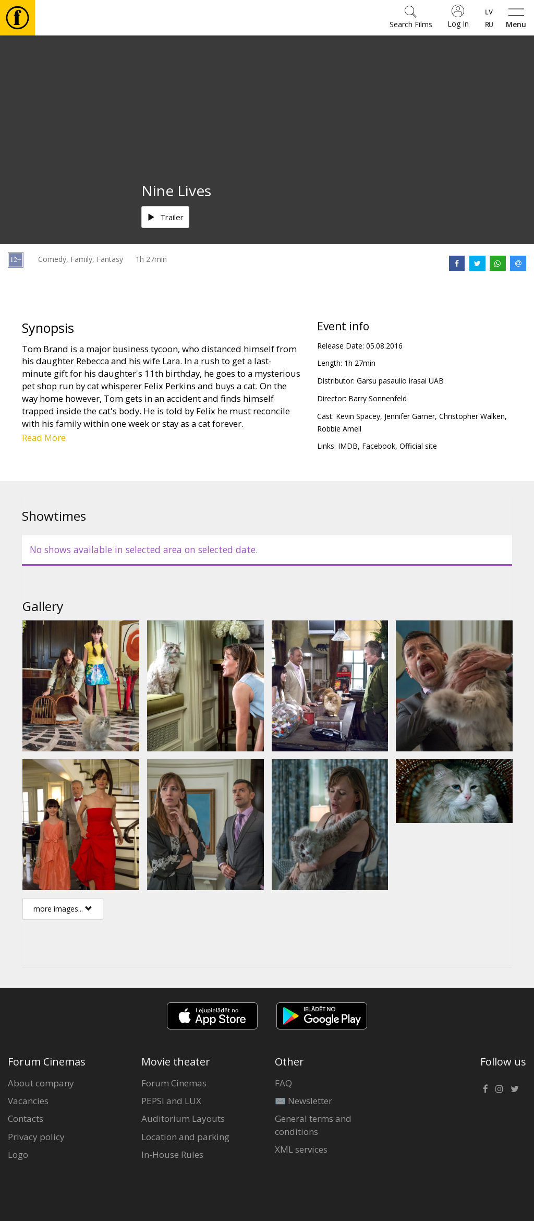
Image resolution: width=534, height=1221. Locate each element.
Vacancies (28, 1101)
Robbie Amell (339, 429)
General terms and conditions (313, 1124)
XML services (301, 1149)
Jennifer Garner (409, 416)
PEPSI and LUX (171, 1101)
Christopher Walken (472, 416)
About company (41, 1083)
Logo (18, 1154)
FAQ (283, 1083)
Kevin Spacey (358, 416)
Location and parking (185, 1137)
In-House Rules (172, 1154)
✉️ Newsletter (303, 1101)
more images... (62, 909)
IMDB (348, 446)
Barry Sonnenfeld (377, 398)
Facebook (378, 446)
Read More (44, 438)
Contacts (25, 1118)
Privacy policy (36, 1137)
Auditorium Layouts (183, 1118)
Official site (418, 446)
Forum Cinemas (174, 1083)
